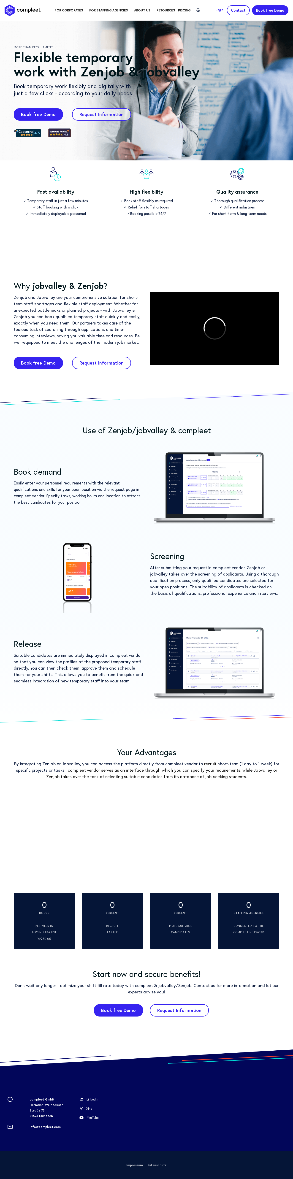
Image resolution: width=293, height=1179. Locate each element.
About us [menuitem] (142, 10)
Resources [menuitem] (166, 10)
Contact (238, 10)
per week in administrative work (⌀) (44, 925)
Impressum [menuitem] (134, 1165)
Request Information (101, 114)
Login (219, 10)
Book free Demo (270, 10)
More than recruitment (33, 47)
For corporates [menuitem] (69, 10)
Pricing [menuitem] (184, 10)
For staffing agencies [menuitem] (108, 10)
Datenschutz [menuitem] (156, 1165)
